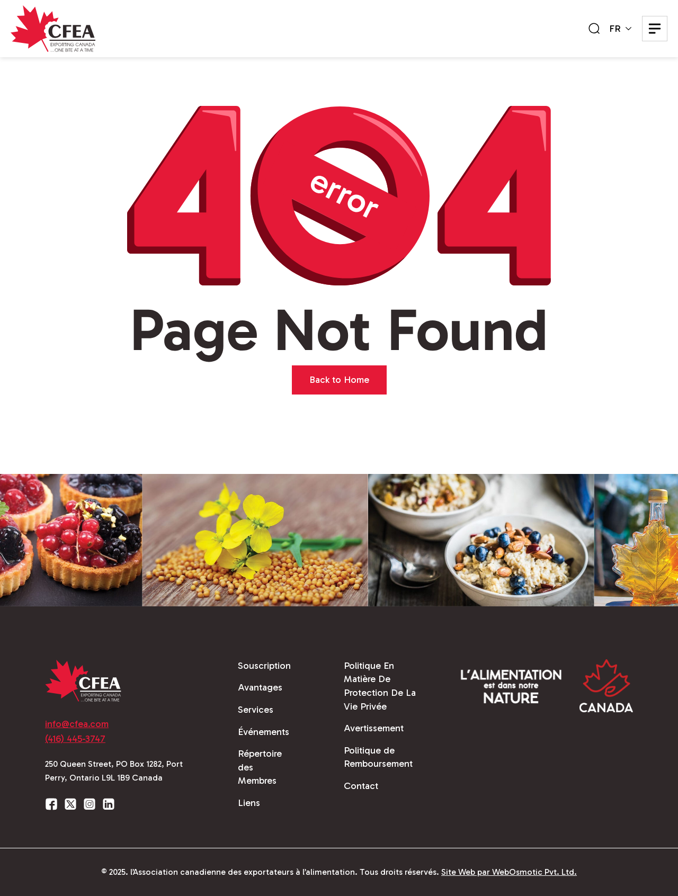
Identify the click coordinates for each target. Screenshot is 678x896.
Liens (249, 803)
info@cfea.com (77, 724)
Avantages (260, 687)
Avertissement (374, 728)
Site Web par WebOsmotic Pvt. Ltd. (509, 872)
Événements (263, 732)
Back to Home (339, 380)
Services (255, 709)
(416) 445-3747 (75, 739)
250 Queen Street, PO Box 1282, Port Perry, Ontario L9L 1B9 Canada (114, 771)
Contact (361, 786)
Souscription (264, 665)
